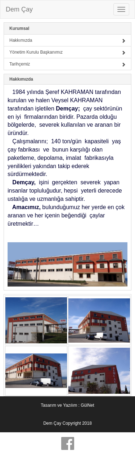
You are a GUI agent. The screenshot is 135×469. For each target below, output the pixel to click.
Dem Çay (19, 9)
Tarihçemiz (67, 64)
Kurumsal (19, 28)
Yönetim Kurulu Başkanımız (67, 52)
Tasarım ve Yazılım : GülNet (67, 405)
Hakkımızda (67, 40)
